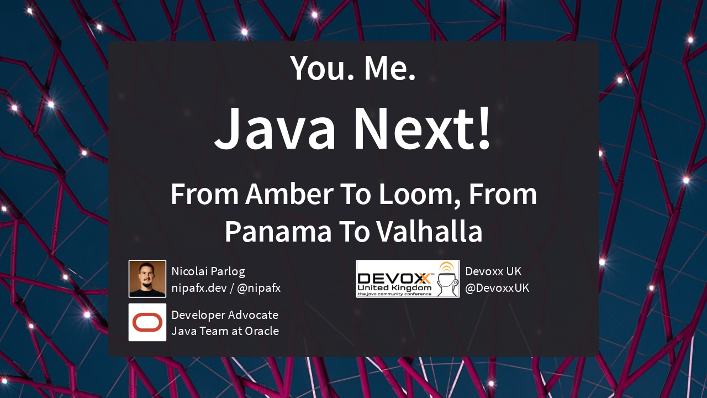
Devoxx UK (493, 271)
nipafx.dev (199, 287)
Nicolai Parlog (208, 271)
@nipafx (259, 287)
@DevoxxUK (497, 287)
